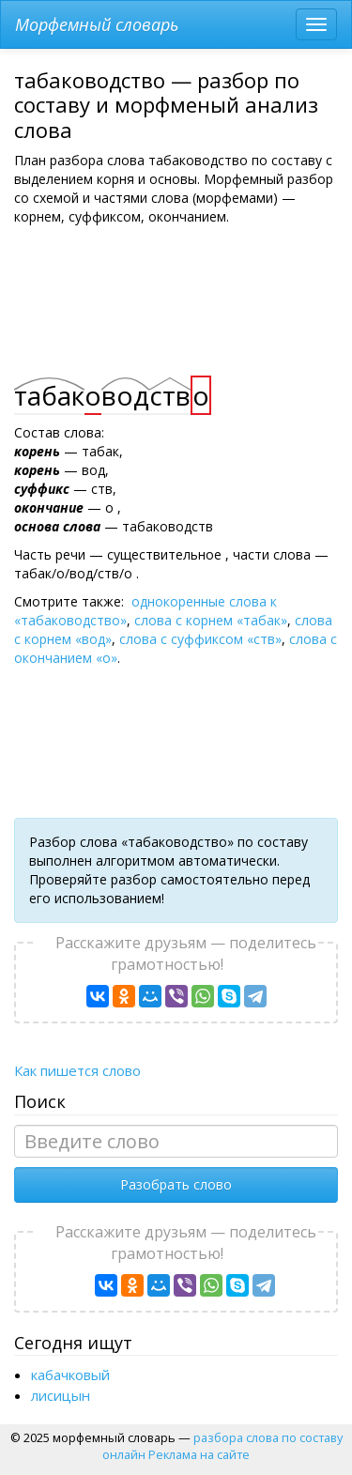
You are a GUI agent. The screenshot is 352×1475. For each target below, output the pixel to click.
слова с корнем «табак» (210, 620)
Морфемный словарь (96, 24)
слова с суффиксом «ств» (200, 639)
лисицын (60, 1395)
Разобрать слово (176, 1184)
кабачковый (70, 1374)
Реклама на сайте (199, 1454)
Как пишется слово (77, 1070)
